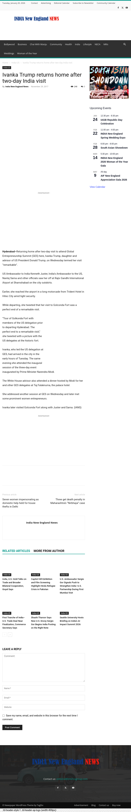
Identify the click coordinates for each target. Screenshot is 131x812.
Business (22, 44)
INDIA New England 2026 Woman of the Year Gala (114, 162)
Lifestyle (87, 44)
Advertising (46, 3)
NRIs (106, 44)
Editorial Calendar (62, 3)
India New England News (16, 86)
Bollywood (9, 44)
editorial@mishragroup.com (72, 779)
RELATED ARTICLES (16, 551)
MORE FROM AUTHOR (49, 551)
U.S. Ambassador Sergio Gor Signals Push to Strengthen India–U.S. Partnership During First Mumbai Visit (72, 586)
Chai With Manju (38, 44)
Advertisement (81, 805)
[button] (124, 44)
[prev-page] (4, 634)
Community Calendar (106, 3)
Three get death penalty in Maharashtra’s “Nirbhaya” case (67, 501)
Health (68, 44)
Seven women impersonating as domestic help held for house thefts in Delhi (20, 503)
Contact (34, 3)
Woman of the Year (27, 53)
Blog (93, 805)
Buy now (116, 805)
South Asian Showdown (114, 147)
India (77, 44)
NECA (97, 44)
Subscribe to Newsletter (83, 3)
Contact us (104, 805)
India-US (15, 62)
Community (56, 44)
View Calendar (97, 187)
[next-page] (10, 634)
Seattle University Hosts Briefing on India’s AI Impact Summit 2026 (72, 621)
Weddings (9, 53)
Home (5, 62)
